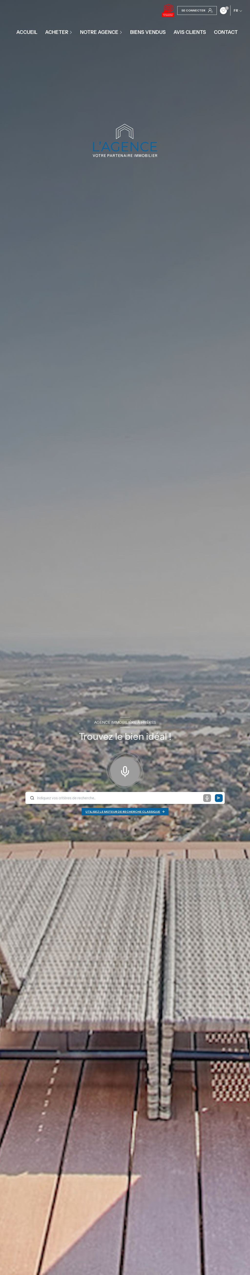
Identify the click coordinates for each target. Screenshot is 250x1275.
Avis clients (190, 32)
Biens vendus (148, 32)
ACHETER (56, 32)
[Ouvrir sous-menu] (71, 32)
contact (226, 32)
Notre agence (99, 32)
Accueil (26, 32)
